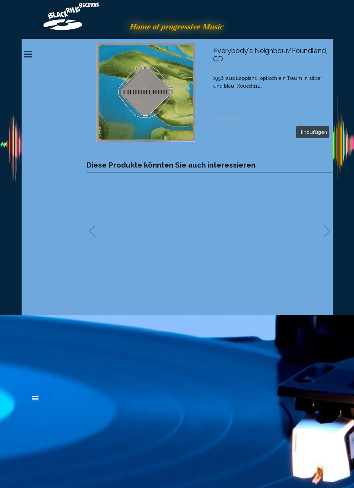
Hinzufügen (312, 132)
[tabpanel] (97, 350)
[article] (209, 92)
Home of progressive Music (177, 26)
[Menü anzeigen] (28, 54)
